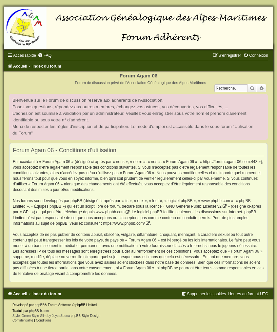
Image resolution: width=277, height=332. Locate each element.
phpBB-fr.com (39, 311)
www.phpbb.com (110, 212)
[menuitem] (44, 55)
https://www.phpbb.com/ (124, 223)
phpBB (40, 305)
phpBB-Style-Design (85, 316)
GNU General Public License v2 (194, 206)
